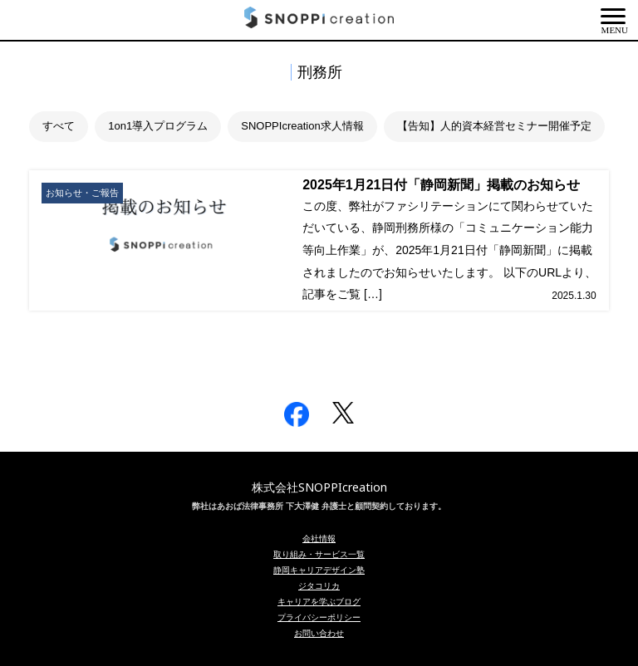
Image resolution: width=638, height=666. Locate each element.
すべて (58, 126)
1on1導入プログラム (158, 126)
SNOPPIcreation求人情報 (302, 126)
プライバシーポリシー (319, 617)
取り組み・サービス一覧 (319, 554)
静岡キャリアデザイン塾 (319, 569)
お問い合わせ (319, 633)
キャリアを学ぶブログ (319, 601)
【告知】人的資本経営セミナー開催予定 (494, 126)
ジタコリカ (319, 585)
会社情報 (319, 538)
